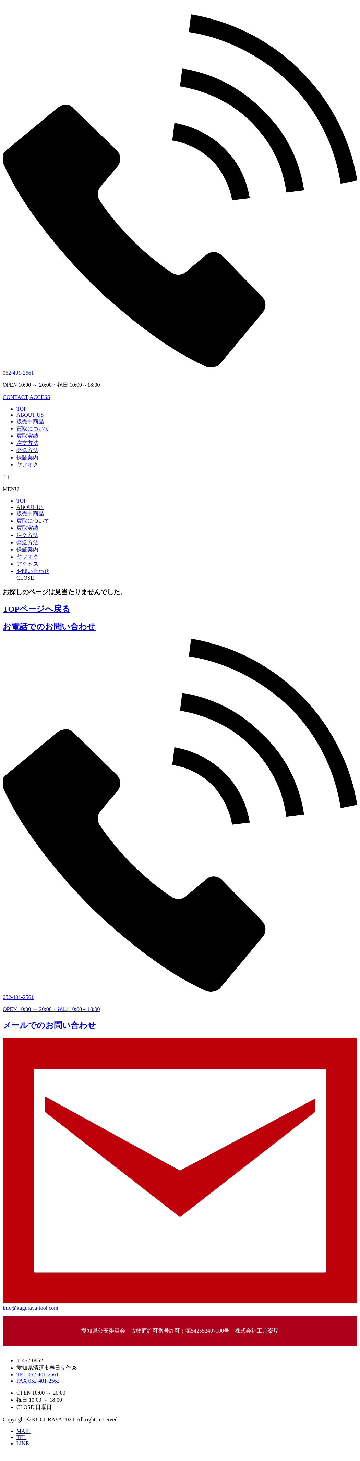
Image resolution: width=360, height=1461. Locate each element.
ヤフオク (27, 464)
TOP (21, 409)
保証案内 (27, 457)
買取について (32, 429)
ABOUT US (30, 415)
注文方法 (27, 443)
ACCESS (39, 397)
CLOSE (25, 578)
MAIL (23, 1431)
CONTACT (15, 397)
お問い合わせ (32, 571)
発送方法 (27, 450)
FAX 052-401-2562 (37, 1381)
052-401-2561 (18, 373)
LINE (22, 1443)
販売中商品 (30, 421)
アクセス (27, 564)
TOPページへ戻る (36, 608)
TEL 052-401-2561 (37, 1374)
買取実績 (27, 436)
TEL (21, 1437)
